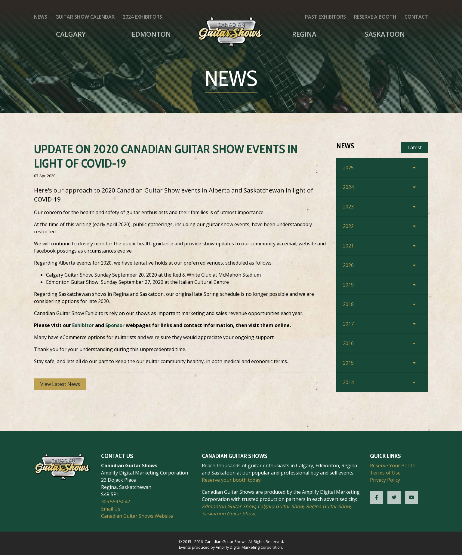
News (40, 17)
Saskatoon (385, 33)
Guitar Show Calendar (85, 17)
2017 (348, 323)
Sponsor (115, 325)
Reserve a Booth (375, 17)
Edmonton (151, 33)
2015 (348, 362)
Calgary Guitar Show (280, 506)
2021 (348, 245)
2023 (348, 206)
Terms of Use (385, 472)
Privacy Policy (385, 480)
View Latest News (60, 384)
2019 (348, 284)
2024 (348, 187)
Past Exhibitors (325, 17)
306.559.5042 (115, 501)
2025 (348, 167)
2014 (348, 382)
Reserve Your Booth (392, 465)
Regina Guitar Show (328, 506)
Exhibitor (83, 325)
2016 (348, 343)
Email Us (110, 508)
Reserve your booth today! (231, 480)
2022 (348, 226)
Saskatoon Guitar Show (228, 513)
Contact (416, 17)
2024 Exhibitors (142, 17)
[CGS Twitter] (394, 497)
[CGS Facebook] (376, 497)
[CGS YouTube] (411, 497)
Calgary (71, 33)
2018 (348, 304)
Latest (415, 147)
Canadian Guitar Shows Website (137, 516)
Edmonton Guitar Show (228, 506)
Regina (304, 33)
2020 (348, 265)
